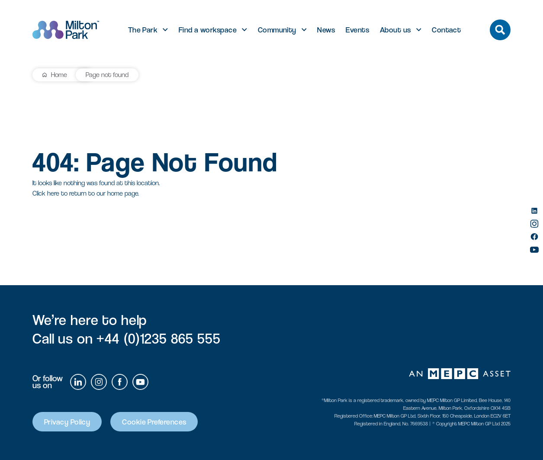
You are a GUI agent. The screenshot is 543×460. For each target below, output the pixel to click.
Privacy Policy (67, 421)
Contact (446, 30)
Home (59, 75)
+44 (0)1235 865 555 (158, 338)
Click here (45, 193)
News (326, 30)
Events (357, 30)
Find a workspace (208, 30)
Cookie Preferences (154, 421)
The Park (143, 30)
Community (277, 30)
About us (395, 30)
